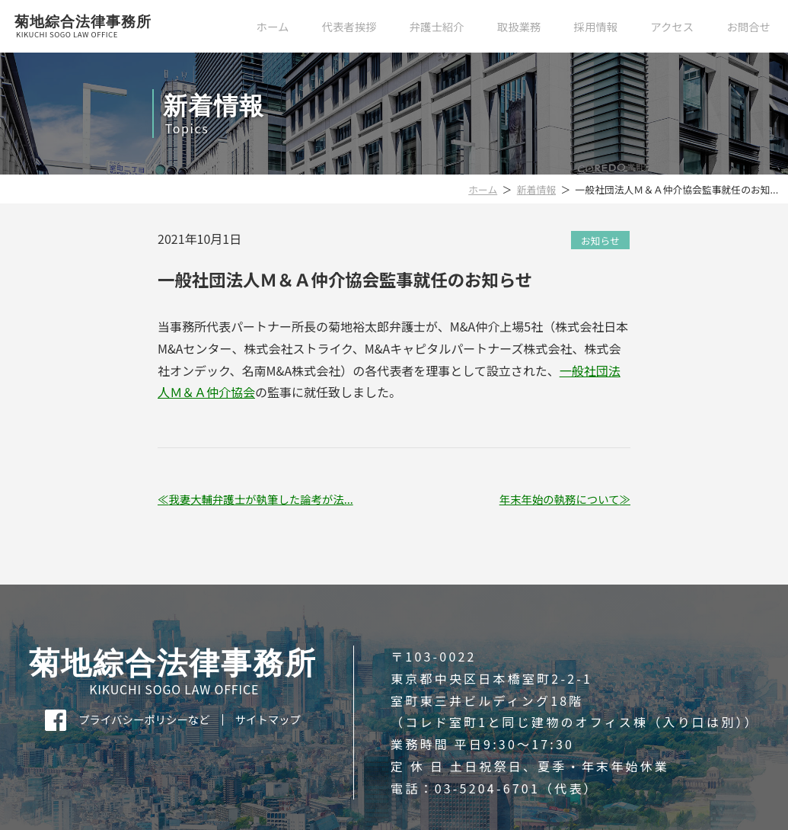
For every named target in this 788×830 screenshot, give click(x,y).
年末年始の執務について (559, 499)
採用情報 (596, 26)
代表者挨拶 (349, 26)
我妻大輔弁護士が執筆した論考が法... (260, 499)
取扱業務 (519, 26)
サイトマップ (268, 719)
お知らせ (600, 239)
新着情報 (536, 189)
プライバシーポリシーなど (143, 719)
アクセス (672, 26)
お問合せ (748, 26)
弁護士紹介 (437, 26)
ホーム (273, 26)
